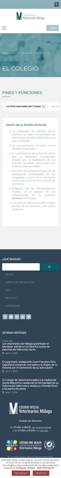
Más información (45, 468)
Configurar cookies (25, 468)
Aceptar (41, 473)
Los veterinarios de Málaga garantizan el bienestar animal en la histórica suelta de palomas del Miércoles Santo (26, 346)
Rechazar (21, 473)
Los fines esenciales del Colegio (25, 106)
